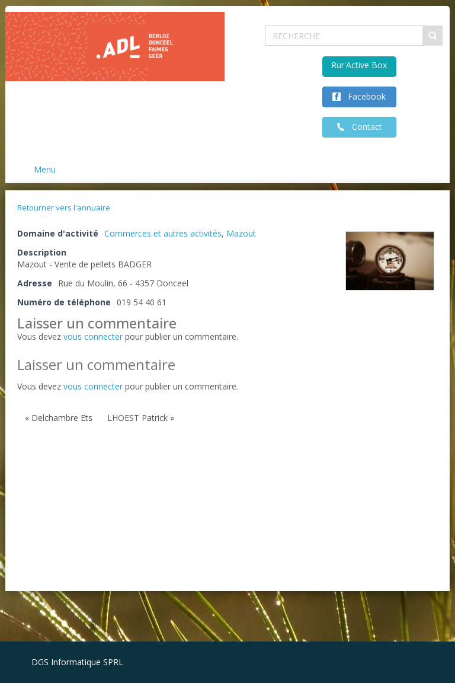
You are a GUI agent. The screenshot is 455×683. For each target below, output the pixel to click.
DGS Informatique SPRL (77, 662)
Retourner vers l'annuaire (63, 207)
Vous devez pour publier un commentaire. (127, 386)
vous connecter (93, 336)
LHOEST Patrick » (140, 417)
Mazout (241, 233)
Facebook (363, 96)
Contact (363, 126)
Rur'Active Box (359, 65)
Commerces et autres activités (163, 233)
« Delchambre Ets (58, 417)
